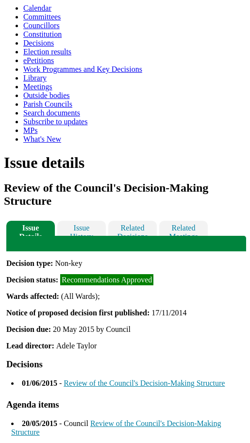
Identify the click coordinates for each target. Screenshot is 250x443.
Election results (47, 52)
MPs (30, 130)
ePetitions (38, 60)
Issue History (81, 230)
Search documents (51, 113)
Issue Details (30, 230)
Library (35, 78)
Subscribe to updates (55, 121)
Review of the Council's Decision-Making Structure (144, 383)
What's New (42, 139)
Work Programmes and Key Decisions (82, 69)
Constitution (42, 34)
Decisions (38, 43)
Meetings (37, 86)
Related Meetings (183, 230)
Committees (42, 17)
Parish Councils (47, 104)
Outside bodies (46, 95)
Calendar (37, 8)
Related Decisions (132, 230)
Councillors (41, 25)
